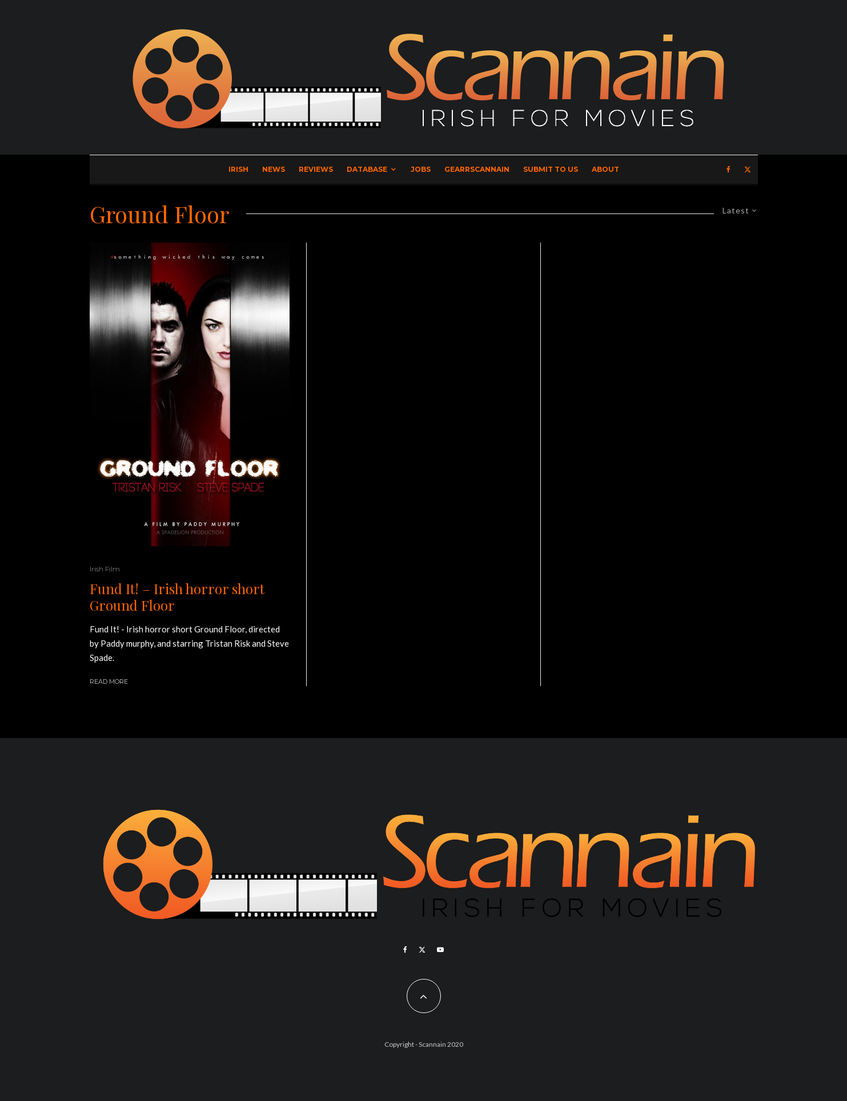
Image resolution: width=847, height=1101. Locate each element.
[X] (747, 169)
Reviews (316, 169)
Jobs (421, 169)
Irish (238, 169)
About (605, 169)
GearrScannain (476, 169)
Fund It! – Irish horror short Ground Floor (177, 597)
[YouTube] (440, 949)
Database (367, 169)
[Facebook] (728, 169)
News (273, 169)
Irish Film (105, 568)
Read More (109, 681)
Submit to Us (550, 169)
